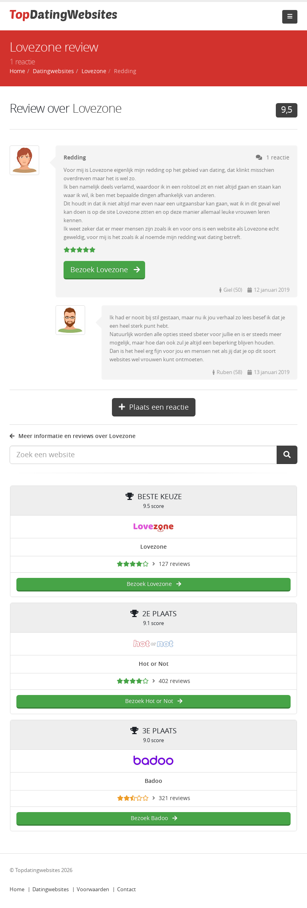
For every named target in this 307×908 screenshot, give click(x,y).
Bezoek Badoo (154, 818)
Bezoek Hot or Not (153, 701)
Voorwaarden (93, 889)
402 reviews (174, 681)
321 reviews (174, 798)
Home (17, 889)
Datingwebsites (50, 889)
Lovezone (97, 108)
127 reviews (174, 564)
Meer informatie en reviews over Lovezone (73, 436)
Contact (126, 889)
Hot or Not (154, 664)
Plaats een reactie (154, 407)
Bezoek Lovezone (105, 269)
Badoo (153, 781)
